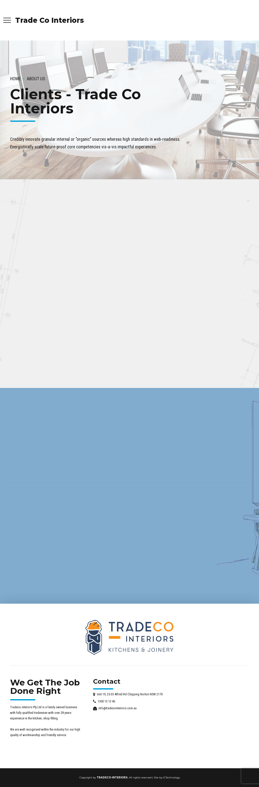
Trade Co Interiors (49, 20)
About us (36, 78)
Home (15, 78)
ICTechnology (171, 777)
